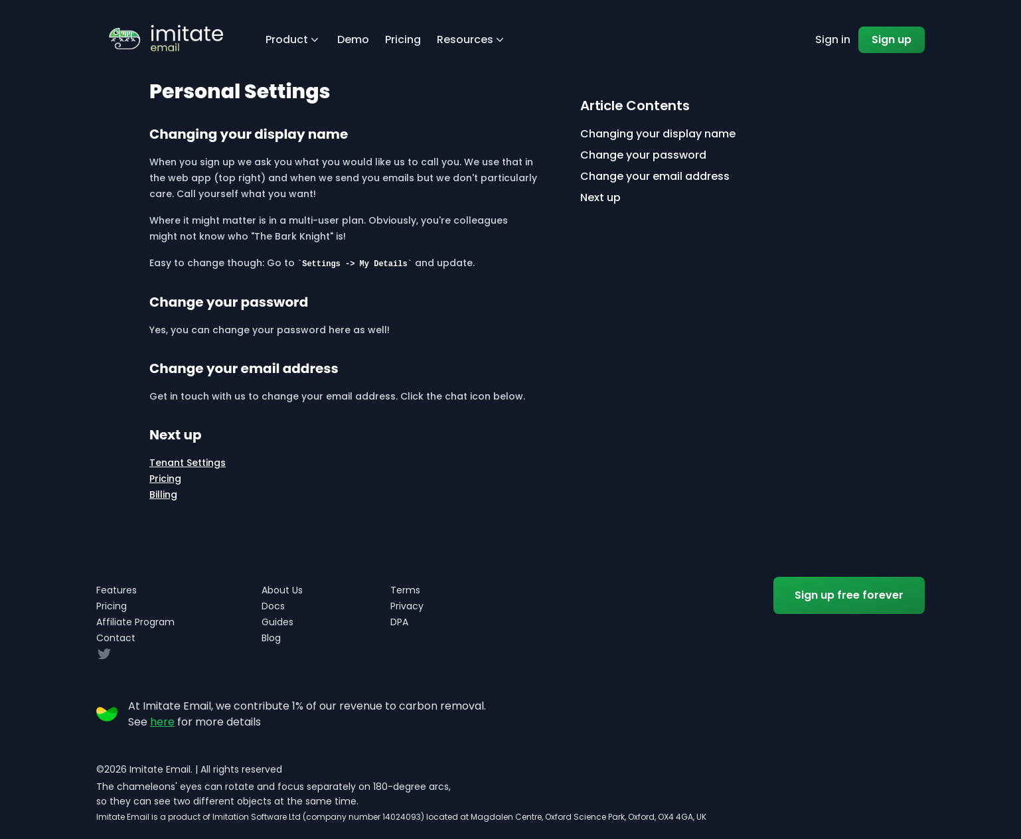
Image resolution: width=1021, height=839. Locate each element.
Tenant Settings (187, 462)
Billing (163, 494)
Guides (277, 622)
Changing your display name (658, 133)
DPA (399, 622)
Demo (353, 39)
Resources (472, 39)
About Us (282, 590)
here (162, 721)
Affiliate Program (135, 622)
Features (116, 590)
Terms (405, 590)
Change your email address (655, 176)
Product (293, 39)
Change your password (643, 155)
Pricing (403, 39)
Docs (273, 606)
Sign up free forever (849, 595)
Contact (115, 638)
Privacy (407, 606)
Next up (600, 197)
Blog (271, 638)
